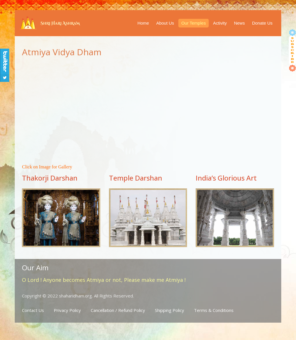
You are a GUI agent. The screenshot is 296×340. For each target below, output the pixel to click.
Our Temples (193, 23)
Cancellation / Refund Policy (118, 310)
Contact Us (33, 310)
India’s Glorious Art (226, 178)
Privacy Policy (67, 310)
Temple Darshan (135, 178)
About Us (165, 23)
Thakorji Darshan (49, 178)
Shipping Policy (169, 310)
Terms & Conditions (214, 310)
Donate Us (262, 23)
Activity (220, 23)
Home (143, 23)
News (239, 23)
